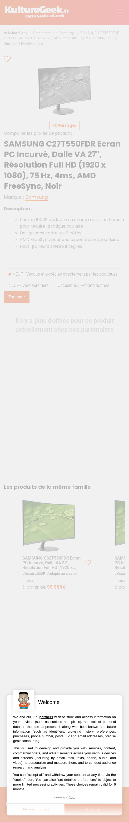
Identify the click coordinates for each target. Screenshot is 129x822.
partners (46, 717)
